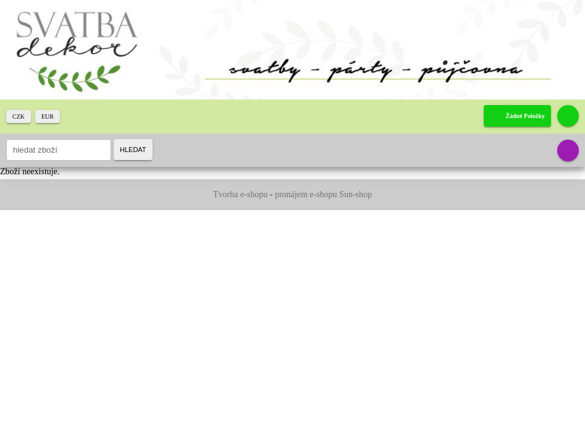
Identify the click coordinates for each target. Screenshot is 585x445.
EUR (47, 116)
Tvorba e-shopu (240, 194)
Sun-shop (355, 194)
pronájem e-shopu (306, 194)
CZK (18, 116)
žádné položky (525, 115)
